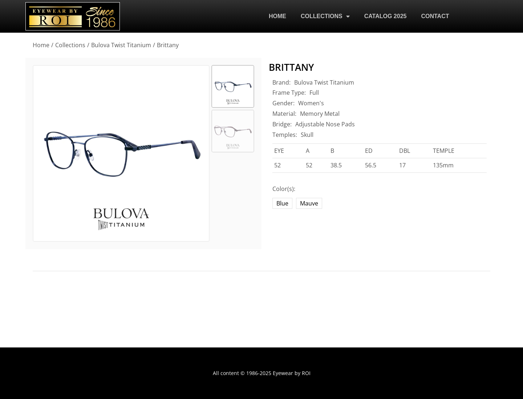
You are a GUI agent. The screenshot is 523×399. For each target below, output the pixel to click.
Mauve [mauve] (309, 203)
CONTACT (435, 16)
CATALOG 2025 (385, 16)
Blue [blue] (282, 203)
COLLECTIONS (325, 16)
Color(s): (283, 189)
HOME (277, 16)
